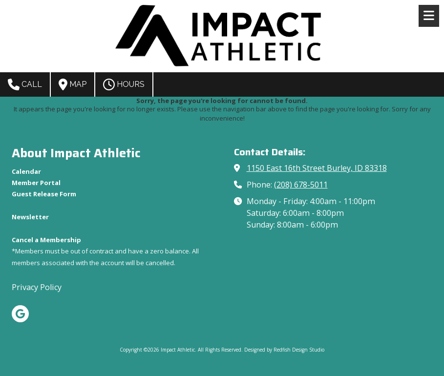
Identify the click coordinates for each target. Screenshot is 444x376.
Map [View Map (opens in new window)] (72, 84)
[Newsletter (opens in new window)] (30, 216)
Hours (124, 84)
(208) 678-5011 (301, 184)
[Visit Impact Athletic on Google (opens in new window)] (20, 313)
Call (25, 84)
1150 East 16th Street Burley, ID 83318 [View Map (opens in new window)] (317, 168)
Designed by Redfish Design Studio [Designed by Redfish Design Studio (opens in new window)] (284, 349)
